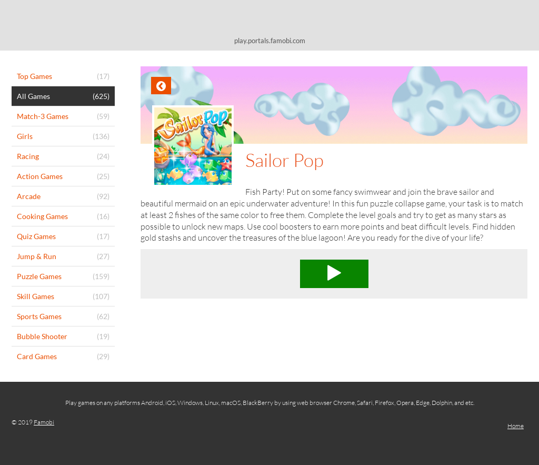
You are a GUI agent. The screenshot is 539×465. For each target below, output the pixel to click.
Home (515, 426)
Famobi (44, 422)
